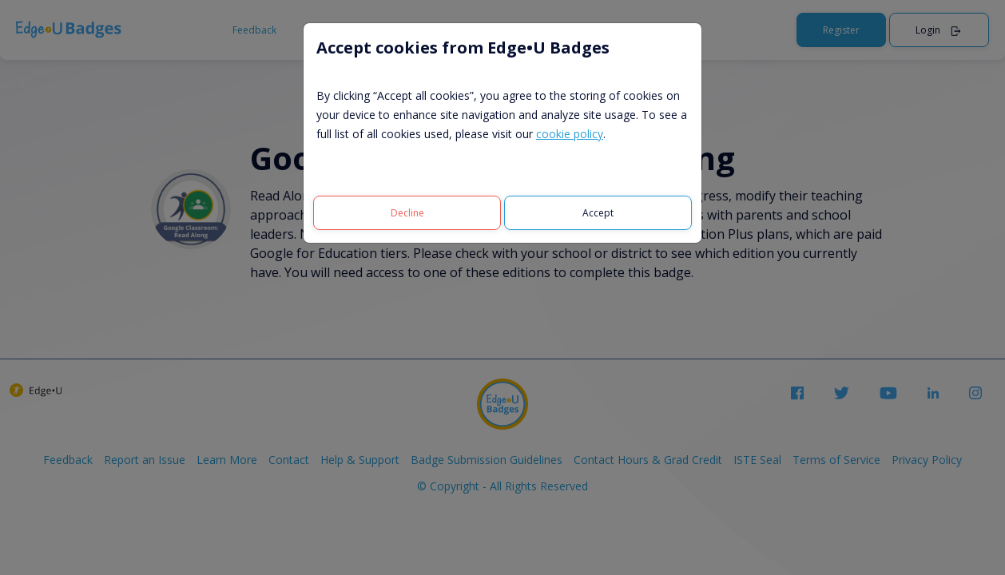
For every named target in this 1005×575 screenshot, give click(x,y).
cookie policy (569, 133)
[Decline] (407, 213)
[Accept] (598, 213)
